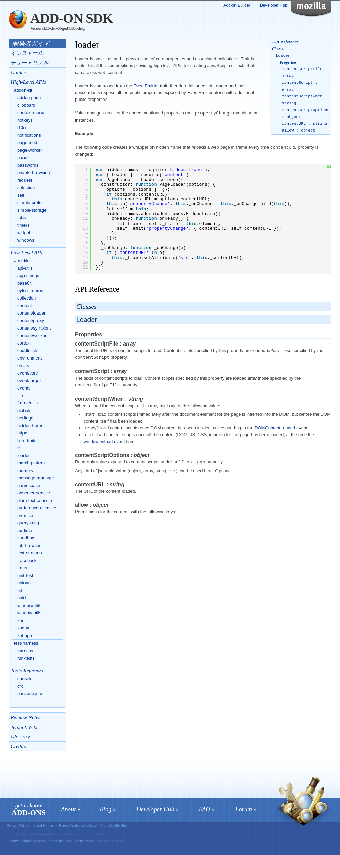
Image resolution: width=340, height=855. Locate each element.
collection (26, 298)
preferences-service (36, 507)
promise (25, 515)
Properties (288, 62)
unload (24, 582)
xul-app (24, 635)
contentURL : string (304, 123)
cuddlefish (27, 350)
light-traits (26, 440)
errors (23, 365)
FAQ (204, 809)
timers (23, 225)
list (20, 448)
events (23, 388)
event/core (27, 373)
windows (25, 240)
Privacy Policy (18, 825)
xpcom (23, 627)
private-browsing (33, 172)
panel (22, 157)
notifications (29, 135)
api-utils (21, 260)
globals (24, 410)
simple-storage (31, 210)
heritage (25, 418)
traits (22, 567)
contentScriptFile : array (304, 72)
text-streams (29, 552)
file (20, 395)
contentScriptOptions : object (305, 113)
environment (29, 358)
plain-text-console (34, 500)
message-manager (35, 477)
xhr (20, 620)
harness (25, 650)
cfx (20, 686)
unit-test (25, 575)
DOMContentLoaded (275, 426)
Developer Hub (273, 5)
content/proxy (30, 320)
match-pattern (31, 462)
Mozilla (315, 8)
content (24, 305)
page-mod (27, 142)
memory (25, 470)
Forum (243, 809)
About (68, 809)
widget (23, 232)
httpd (22, 433)
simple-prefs (29, 202)
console (25, 678)
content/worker (31, 335)
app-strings (28, 275)
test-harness (26, 643)
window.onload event (104, 440)
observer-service (33, 492)
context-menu (30, 112)
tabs (21, 217)
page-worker (29, 150)
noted (48, 834)
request (24, 180)
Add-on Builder (236, 5)
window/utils (29, 605)
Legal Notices (43, 825)
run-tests (26, 658)
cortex (23, 343)
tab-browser (29, 545)
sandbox (25, 537)
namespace (28, 485)
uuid (21, 597)
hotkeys (25, 120)
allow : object (298, 130)
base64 (24, 283)
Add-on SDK (71, 18)
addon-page (29, 97)
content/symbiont (34, 328)
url (19, 590)
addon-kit (23, 90)
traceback (26, 560)
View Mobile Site (113, 825)
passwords (27, 165)
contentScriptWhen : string (304, 100)
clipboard (26, 105)
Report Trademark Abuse (78, 825)
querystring (28, 522)
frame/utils (27, 403)
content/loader (31, 313)
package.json (30, 693)
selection (26, 187)
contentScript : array (300, 86)
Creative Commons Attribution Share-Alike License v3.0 (50, 841)
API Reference (285, 42)
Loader (283, 55)
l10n (21, 127)
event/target (29, 380)
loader (23, 455)
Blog (105, 809)
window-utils (29, 612)
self (20, 195)
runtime (24, 530)
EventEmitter (146, 85)
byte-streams (30, 290)
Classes (278, 49)
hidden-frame (30, 425)
